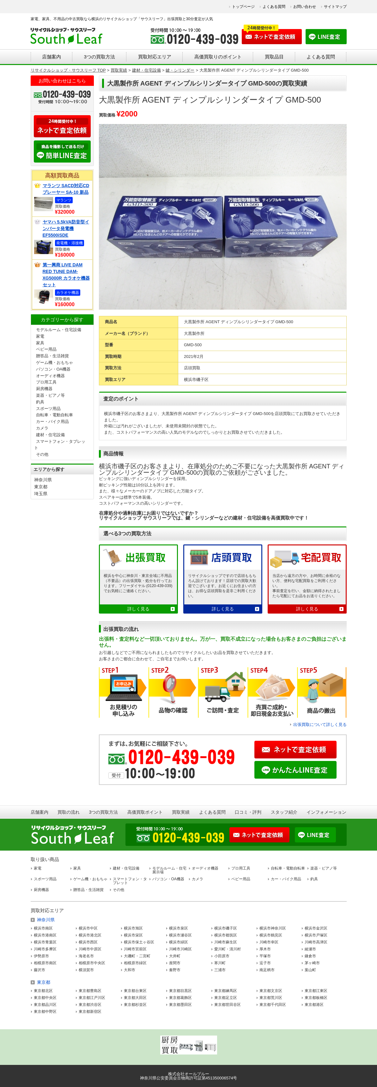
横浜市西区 (88, 942)
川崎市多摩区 (45, 949)
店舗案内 (51, 56)
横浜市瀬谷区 (180, 935)
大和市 (129, 970)
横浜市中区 (88, 928)
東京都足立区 (225, 997)
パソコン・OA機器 (53, 369)
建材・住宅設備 (50, 434)
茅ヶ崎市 (312, 963)
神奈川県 (43, 479)
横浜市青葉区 (45, 942)
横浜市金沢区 (316, 928)
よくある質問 (274, 6)
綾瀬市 (310, 949)
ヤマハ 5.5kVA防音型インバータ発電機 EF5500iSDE (66, 228)
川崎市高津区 (316, 942)
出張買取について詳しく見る (320, 724)
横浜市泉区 (178, 928)
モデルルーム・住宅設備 (58, 329)
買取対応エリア (154, 56)
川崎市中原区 (90, 949)
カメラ (42, 428)
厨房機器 (44, 388)
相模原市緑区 (135, 963)
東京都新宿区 (90, 1011)
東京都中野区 (45, 1011)
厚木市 (265, 949)
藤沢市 (39, 970)
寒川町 (220, 963)
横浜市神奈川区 (272, 928)
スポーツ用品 (48, 408)
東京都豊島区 (90, 991)
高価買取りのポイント (218, 56)
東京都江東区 (316, 991)
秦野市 (174, 970)
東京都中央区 (45, 997)
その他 (42, 454)
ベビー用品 (46, 349)
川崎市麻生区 (225, 942)
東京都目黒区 (180, 991)
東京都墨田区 (180, 1004)
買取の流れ (69, 812)
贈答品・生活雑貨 (52, 355)
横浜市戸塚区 (316, 935)
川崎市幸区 (268, 942)
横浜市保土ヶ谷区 (139, 942)
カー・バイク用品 (52, 421)
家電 (40, 336)
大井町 (174, 956)
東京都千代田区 (272, 1004)
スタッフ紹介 (284, 812)
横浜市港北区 (90, 935)
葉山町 (310, 970)
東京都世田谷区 (227, 1004)
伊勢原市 (41, 956)
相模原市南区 (45, 963)
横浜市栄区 (133, 935)
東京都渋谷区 (90, 1004)
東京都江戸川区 (92, 997)
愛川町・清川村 (227, 949)
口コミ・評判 (248, 812)
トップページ (243, 6)
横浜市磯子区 (225, 928)
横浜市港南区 (45, 935)
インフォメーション (326, 812)
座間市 (174, 963)
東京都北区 (43, 991)
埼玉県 (40, 493)
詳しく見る (138, 608)
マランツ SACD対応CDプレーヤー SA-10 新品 (66, 189)
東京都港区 (314, 1004)
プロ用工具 (46, 382)
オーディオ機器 (50, 375)
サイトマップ (335, 6)
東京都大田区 (135, 997)
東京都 (40, 486)
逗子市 (265, 963)
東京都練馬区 (225, 991)
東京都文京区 (270, 991)
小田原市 (221, 956)
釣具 (40, 402)
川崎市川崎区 (180, 949)
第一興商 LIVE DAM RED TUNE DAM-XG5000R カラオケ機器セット (66, 274)
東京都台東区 (135, 991)
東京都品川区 (45, 1004)
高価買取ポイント (145, 812)
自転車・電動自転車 (54, 415)
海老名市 (86, 956)
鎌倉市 (310, 956)
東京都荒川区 (270, 997)
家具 (40, 343)
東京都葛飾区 (180, 997)
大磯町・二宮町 (137, 956)
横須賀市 (86, 970)
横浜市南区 (43, 928)
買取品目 (274, 56)
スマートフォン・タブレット (130, 881)
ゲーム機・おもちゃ (54, 362)
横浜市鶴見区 (270, 935)
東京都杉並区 (135, 1004)
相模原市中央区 (92, 963)
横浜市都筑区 (225, 935)
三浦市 (220, 970)
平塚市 (265, 956)
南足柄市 (267, 970)
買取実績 (181, 812)
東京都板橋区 (316, 997)
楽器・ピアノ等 (50, 395)
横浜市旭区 (133, 928)
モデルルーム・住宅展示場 (169, 870)
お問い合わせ (304, 6)
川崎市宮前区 (135, 949)
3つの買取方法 (99, 56)
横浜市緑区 (178, 942)
